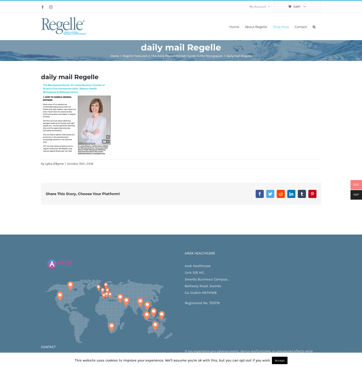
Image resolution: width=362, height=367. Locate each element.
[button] (314, 26)
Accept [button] (280, 360)
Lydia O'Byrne (54, 163)
